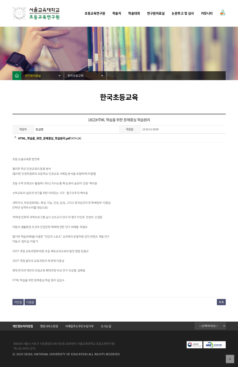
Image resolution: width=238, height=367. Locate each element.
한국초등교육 (75, 75)
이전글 (18, 302)
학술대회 (134, 13)
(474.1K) (47, 138)
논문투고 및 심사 (183, 13)
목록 (221, 302)
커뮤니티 (207, 13)
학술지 (116, 13)
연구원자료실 (156, 13)
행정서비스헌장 (49, 326)
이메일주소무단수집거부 (79, 326)
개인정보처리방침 (22, 326)
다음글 (30, 302)
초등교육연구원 (95, 13)
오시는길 (106, 326)
